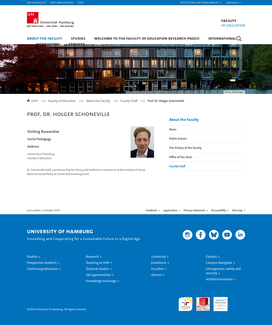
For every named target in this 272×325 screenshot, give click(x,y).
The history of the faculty (185, 148)
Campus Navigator (219, 262)
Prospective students (42, 262)
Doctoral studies (97, 269)
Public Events (177, 139)
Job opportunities (98, 275)
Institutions (48, 44)
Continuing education (42, 269)
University (158, 256)
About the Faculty (44, 38)
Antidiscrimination (219, 279)
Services (77, 44)
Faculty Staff (177, 166)
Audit (199, 299)
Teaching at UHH (98, 262)
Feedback (151, 210)
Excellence (158, 262)
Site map (237, 210)
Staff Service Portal (62, 2)
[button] (201, 2)
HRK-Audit (220, 299)
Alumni (156, 275)
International (222, 38)
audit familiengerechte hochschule (185, 302)
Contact (211, 256)
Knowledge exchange (101, 281)
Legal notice (170, 210)
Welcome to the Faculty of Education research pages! (146, 38)
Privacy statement (194, 210)
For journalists (36, 2)
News (172, 129)
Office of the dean (180, 157)
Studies (78, 38)
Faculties (157, 269)
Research (92, 256)
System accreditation (238, 300)
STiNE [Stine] (80, 2)
